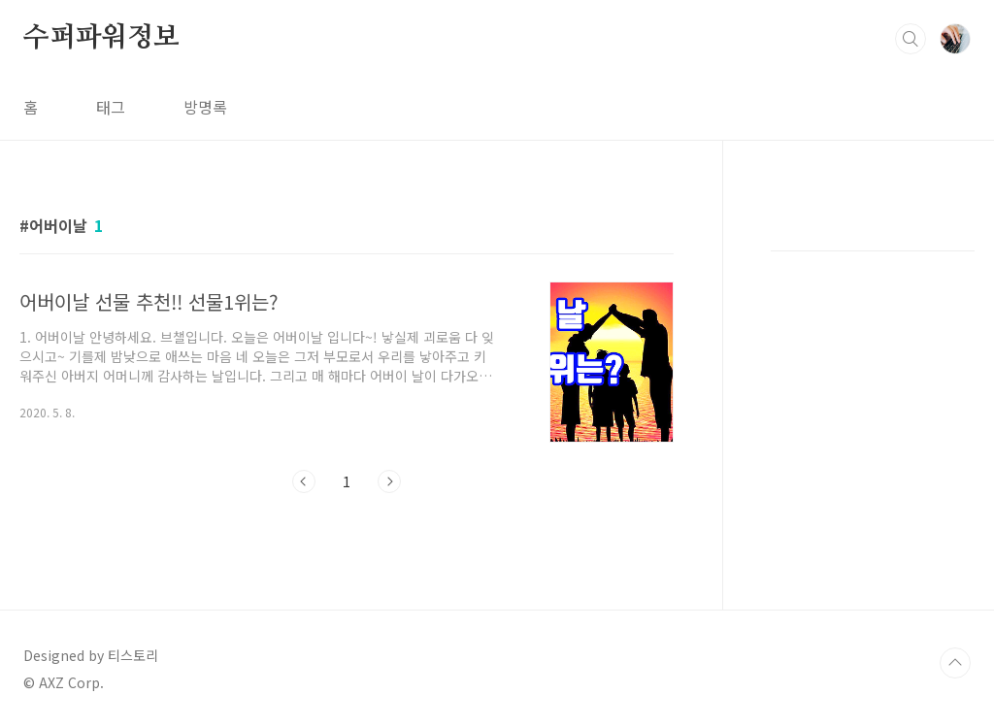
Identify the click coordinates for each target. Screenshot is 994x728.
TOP (955, 662)
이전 (303, 481)
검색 (910, 38)
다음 (389, 481)
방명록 (205, 106)
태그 (110, 106)
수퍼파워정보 (101, 37)
